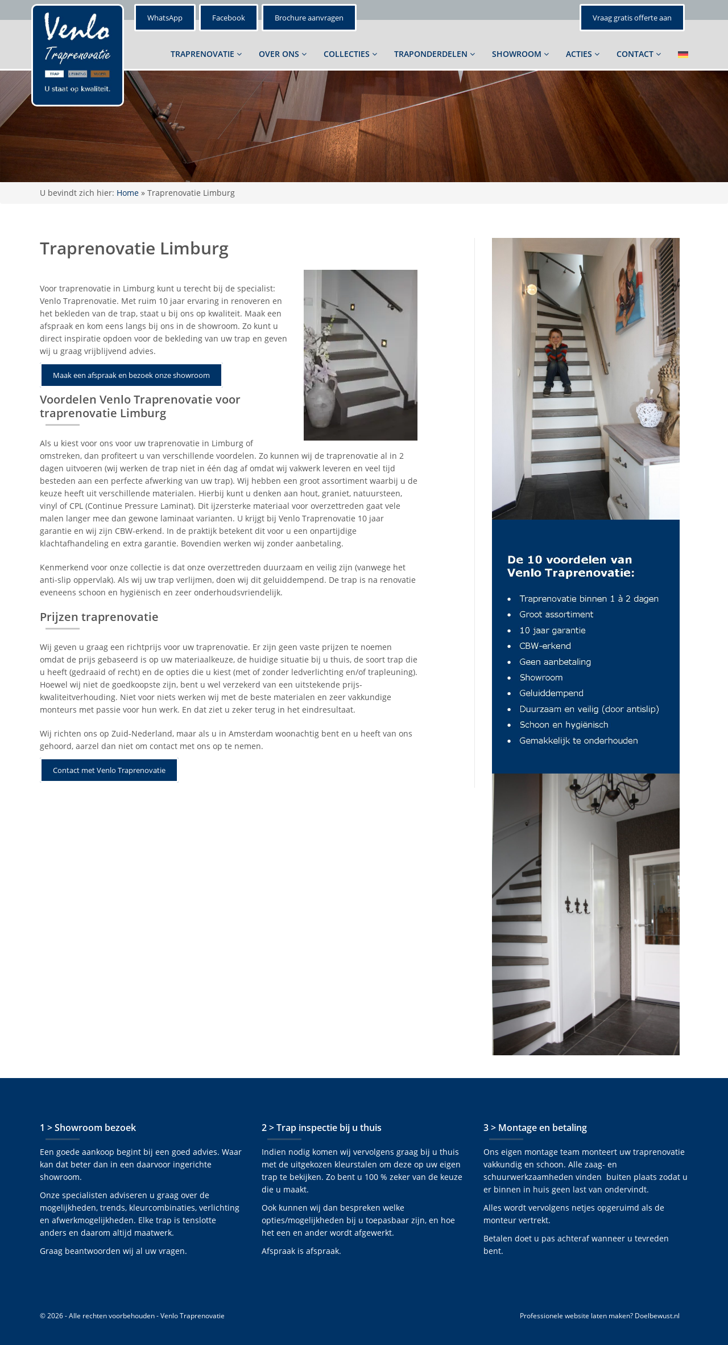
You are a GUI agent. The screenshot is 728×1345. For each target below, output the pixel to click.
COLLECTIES (350, 53)
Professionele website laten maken (575, 1316)
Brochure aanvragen (309, 18)
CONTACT (639, 53)
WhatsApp (165, 18)
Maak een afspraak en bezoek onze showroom (131, 375)
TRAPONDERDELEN (434, 53)
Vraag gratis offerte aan (632, 18)
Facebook (228, 18)
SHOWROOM (520, 53)
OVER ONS (283, 53)
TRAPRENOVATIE (206, 53)
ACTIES (582, 53)
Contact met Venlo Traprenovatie (109, 770)
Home (128, 192)
